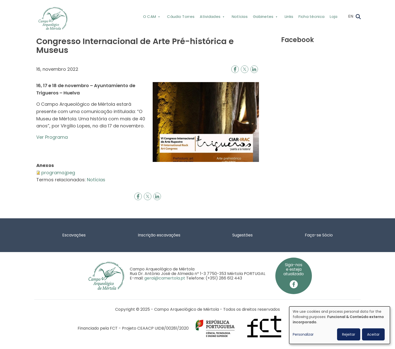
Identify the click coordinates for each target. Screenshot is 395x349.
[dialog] (339, 325)
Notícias (96, 180)
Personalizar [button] (303, 334)
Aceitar (373, 334)
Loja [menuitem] (333, 16)
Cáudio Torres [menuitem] (180, 16)
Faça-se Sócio (319, 235)
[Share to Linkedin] (254, 69)
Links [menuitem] (289, 16)
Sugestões (242, 235)
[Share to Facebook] (235, 69)
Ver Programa (52, 137)
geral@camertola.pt (164, 278)
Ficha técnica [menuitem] (311, 16)
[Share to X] (244, 69)
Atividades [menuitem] (211, 17)
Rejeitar (348, 334)
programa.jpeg (58, 172)
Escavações (74, 235)
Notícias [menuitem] (240, 16)
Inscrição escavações (159, 235)
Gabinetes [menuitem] (264, 17)
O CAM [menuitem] (151, 17)
